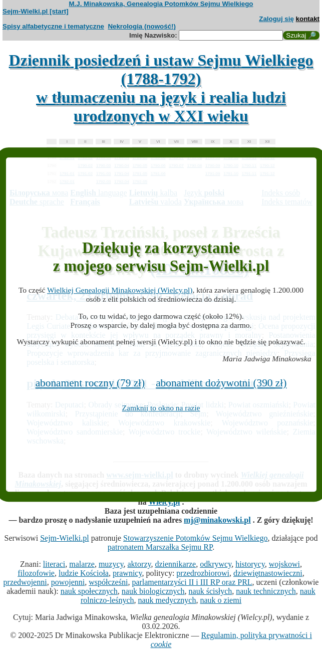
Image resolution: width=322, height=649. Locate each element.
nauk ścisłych (210, 591)
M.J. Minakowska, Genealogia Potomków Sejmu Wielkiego (161, 4)
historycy (250, 564)
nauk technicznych (266, 591)
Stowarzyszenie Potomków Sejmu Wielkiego (195, 538)
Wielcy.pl (164, 502)
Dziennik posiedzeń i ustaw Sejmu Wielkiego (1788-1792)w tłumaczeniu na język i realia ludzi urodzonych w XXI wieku (161, 88)
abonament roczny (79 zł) (90, 383)
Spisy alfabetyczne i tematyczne (53, 26)
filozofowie (36, 573)
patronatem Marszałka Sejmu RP (160, 547)
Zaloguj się (276, 19)
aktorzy (139, 564)
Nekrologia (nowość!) (142, 26)
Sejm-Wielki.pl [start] (36, 11)
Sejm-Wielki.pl (64, 538)
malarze (82, 564)
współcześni (108, 582)
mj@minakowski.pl (217, 520)
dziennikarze (175, 564)
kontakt (307, 19)
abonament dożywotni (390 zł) (221, 383)
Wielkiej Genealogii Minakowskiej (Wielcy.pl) (119, 290)
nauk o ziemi (220, 600)
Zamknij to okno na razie (161, 407)
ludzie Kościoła (84, 573)
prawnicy (127, 573)
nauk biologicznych (153, 591)
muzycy (111, 564)
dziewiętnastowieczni (267, 573)
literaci (54, 564)
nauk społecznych (89, 591)
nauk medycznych (167, 600)
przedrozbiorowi (202, 573)
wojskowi (284, 564)
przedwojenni (25, 582)
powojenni (68, 582)
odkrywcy (215, 564)
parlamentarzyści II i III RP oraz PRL (192, 582)
